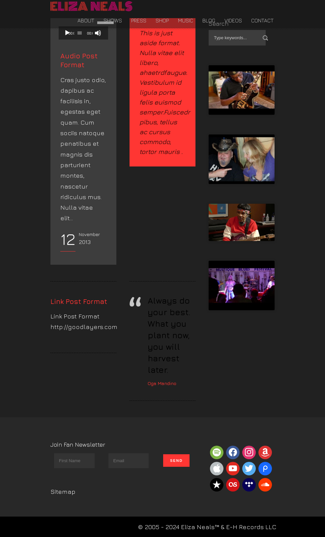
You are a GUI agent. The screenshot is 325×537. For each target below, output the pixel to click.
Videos (233, 20)
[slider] (79, 33)
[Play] (67, 33)
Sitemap (62, 491)
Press (138, 20)
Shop (162, 20)
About (85, 20)
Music (185, 20)
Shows (112, 20)
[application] (83, 33)
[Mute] (98, 33)
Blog (208, 20)
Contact (262, 20)
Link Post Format (78, 301)
